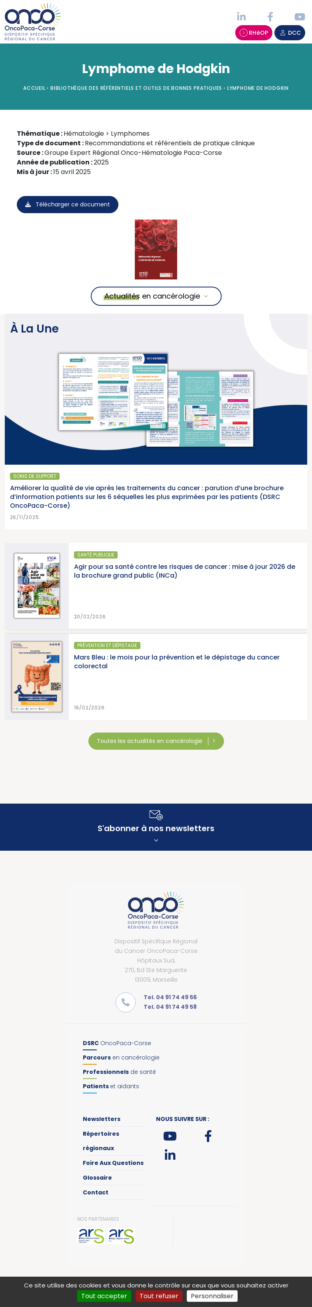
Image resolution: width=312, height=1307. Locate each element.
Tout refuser (159, 1296)
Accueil (34, 88)
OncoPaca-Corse (117, 1043)
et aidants (111, 1086)
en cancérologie (121, 1057)
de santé (119, 1072)
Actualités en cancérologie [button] (152, 296)
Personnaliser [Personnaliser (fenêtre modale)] (212, 1296)
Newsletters (101, 1119)
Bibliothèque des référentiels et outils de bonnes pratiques (136, 88)
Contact (95, 1192)
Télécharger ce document (67, 204)
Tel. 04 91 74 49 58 (170, 1007)
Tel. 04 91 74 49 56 (170, 997)
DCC (290, 33)
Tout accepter (104, 1296)
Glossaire (97, 1178)
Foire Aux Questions (113, 1163)
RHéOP (254, 33)
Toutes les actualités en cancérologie (150, 741)
